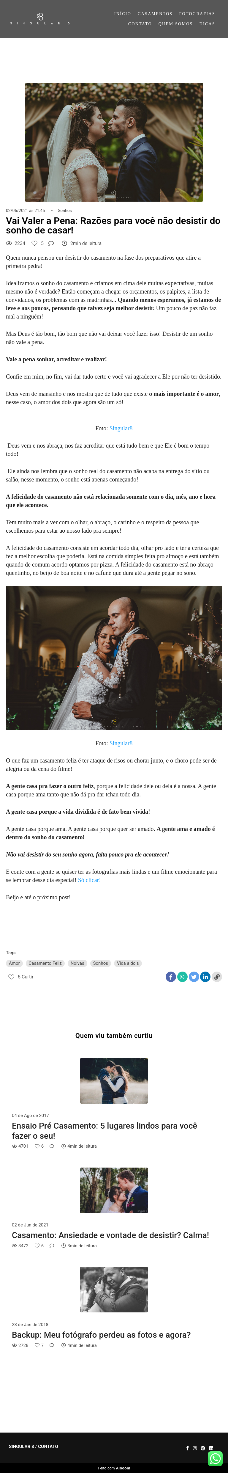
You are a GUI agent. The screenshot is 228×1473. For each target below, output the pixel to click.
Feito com (114, 1468)
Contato (48, 1446)
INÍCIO (122, 14)
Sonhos (65, 210)
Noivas (77, 963)
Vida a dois (128, 963)
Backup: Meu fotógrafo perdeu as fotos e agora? (101, 1335)
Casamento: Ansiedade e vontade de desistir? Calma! (110, 1235)
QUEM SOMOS (176, 24)
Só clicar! (89, 880)
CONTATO (140, 24)
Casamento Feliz (45, 963)
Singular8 (121, 428)
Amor (14, 963)
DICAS (207, 24)
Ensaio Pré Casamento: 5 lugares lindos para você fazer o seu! (104, 1131)
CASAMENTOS (155, 14)
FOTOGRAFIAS (197, 14)
